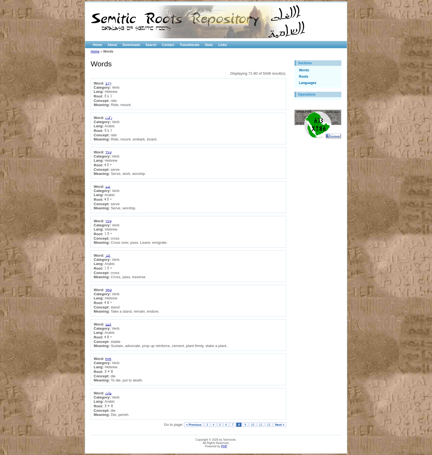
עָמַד (108, 290)
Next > (279, 424)
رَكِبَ (108, 118)
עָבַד (108, 152)
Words (304, 70)
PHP (224, 446)
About (112, 45)
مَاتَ (108, 393)
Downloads (131, 45)
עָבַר (108, 221)
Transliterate (189, 45)
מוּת (108, 359)
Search (150, 45)
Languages (307, 83)
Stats (209, 45)
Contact (168, 45)
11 (260, 424)
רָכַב (108, 83)
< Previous (193, 424)
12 (268, 424)
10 (252, 424)
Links (222, 45)
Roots (303, 76)
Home (97, 45)
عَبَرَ (107, 255)
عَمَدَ (108, 324)
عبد (107, 187)
